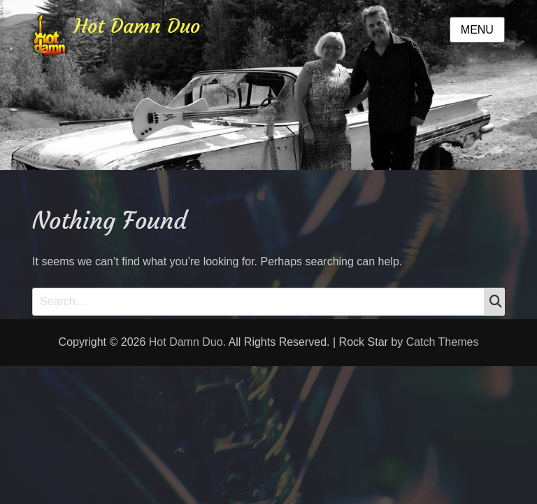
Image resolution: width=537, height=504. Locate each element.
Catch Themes (442, 342)
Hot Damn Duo (137, 26)
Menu (477, 30)
